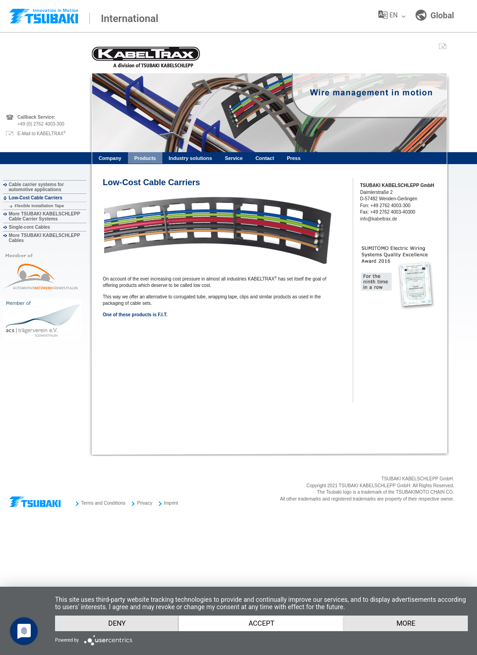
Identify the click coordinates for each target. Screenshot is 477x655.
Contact (264, 158)
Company (110, 158)
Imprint (171, 503)
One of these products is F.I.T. (135, 314)
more (119, 623)
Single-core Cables (29, 227)
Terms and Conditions (103, 503)
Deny (119, 607)
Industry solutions (190, 158)
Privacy (144, 503)
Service (234, 158)
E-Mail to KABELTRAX (41, 133)
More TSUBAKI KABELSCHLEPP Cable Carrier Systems (44, 216)
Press (294, 158)
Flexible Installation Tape (39, 206)
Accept (268, 607)
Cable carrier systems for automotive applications (36, 187)
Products (145, 158)
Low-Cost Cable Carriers (35, 197)
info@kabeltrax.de (378, 218)
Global (435, 15)
